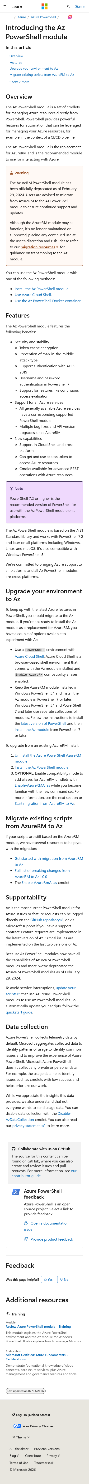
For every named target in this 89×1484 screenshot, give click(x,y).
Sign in (80, 6)
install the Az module (32, 729)
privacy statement (27, 1125)
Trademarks (42, 1462)
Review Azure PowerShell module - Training (38, 1326)
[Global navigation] (4, 6)
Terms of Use (18, 1462)
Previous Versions (47, 1448)
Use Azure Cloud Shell (33, 294)
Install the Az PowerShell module (41, 288)
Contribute (33, 1455)
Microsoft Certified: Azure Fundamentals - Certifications (37, 1357)
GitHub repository (45, 919)
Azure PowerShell (43, 17)
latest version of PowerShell (43, 723)
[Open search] (68, 6)
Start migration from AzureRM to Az (44, 803)
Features (15, 62)
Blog (12, 1455)
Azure (22, 17)
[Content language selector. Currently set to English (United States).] (31, 1415)
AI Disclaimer (18, 1448)
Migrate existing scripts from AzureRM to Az (41, 74)
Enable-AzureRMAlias (32, 785)
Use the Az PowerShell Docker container (48, 300)
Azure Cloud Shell (29, 656)
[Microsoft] (45, 6)
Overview (16, 56)
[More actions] (79, 17)
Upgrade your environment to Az (33, 68)
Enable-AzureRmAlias (39, 882)
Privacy (52, 1455)
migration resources (38, 246)
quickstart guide (19, 1011)
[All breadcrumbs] (10, 17)
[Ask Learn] (70, 17)
